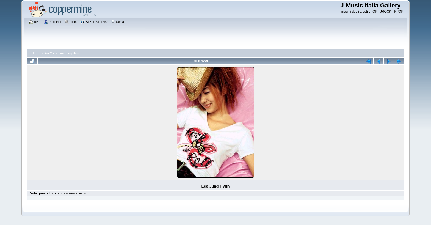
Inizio (36, 53)
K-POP (49, 53)
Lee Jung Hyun (69, 53)
